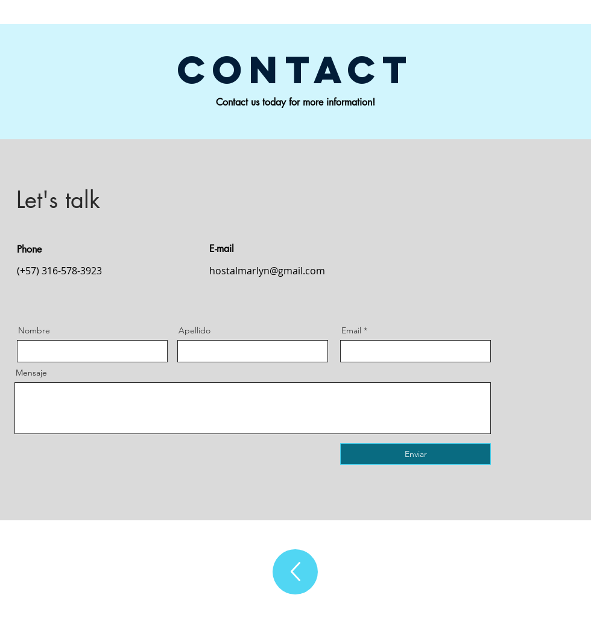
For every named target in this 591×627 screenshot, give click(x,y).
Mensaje (31, 372)
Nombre (34, 330)
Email (351, 330)
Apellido (194, 330)
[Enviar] (415, 454)
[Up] (295, 571)
